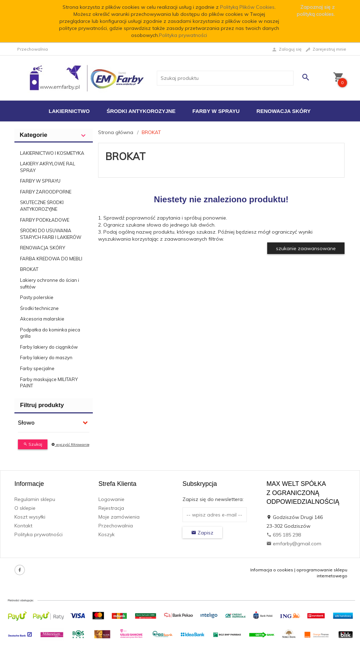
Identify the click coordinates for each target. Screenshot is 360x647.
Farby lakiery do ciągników (49, 347)
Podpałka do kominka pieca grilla (50, 333)
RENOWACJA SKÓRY (42, 247)
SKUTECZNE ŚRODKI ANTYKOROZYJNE (42, 205)
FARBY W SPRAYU (40, 181)
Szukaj (32, 444)
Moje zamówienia (119, 517)
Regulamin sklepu (34, 499)
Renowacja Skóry (284, 111)
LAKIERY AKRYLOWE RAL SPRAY (47, 167)
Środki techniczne (39, 308)
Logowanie (111, 499)
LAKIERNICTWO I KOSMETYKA (52, 153)
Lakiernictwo (69, 111)
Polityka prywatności (183, 35)
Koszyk (106, 534)
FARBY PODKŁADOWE (44, 220)
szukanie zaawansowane (306, 248)
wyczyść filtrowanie (70, 444)
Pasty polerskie (36, 297)
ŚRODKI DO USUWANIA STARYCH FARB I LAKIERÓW (50, 234)
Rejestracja (111, 508)
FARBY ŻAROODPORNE (45, 192)
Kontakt (23, 525)
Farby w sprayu (215, 111)
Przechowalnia (115, 525)
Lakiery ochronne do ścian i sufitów (49, 283)
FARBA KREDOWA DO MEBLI (51, 258)
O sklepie (25, 508)
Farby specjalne (37, 368)
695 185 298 (283, 535)
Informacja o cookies (271, 569)
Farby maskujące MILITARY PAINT (49, 382)
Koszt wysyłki (29, 517)
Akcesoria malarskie (42, 319)
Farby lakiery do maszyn (46, 357)
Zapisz (202, 532)
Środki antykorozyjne (141, 111)
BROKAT (29, 269)
